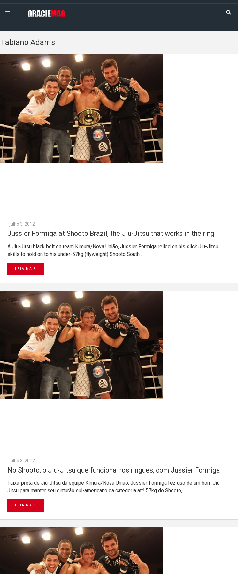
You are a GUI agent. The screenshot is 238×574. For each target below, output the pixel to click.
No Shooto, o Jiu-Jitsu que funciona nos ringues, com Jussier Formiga (113, 470)
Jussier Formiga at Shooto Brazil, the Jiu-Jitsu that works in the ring (110, 233)
